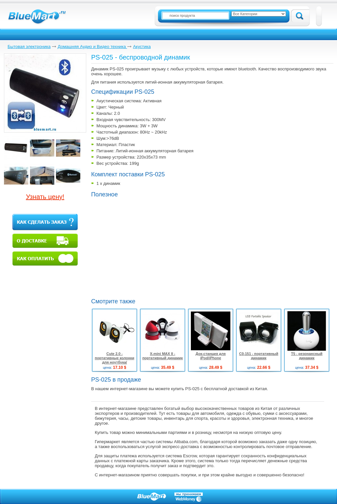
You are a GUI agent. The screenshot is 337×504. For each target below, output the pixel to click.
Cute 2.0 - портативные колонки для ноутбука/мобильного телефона (114, 360)
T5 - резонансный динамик (307, 356)
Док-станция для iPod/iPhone (210, 356)
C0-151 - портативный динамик (258, 356)
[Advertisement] (146, 247)
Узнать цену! (45, 196)
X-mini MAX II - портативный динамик (162, 356)
